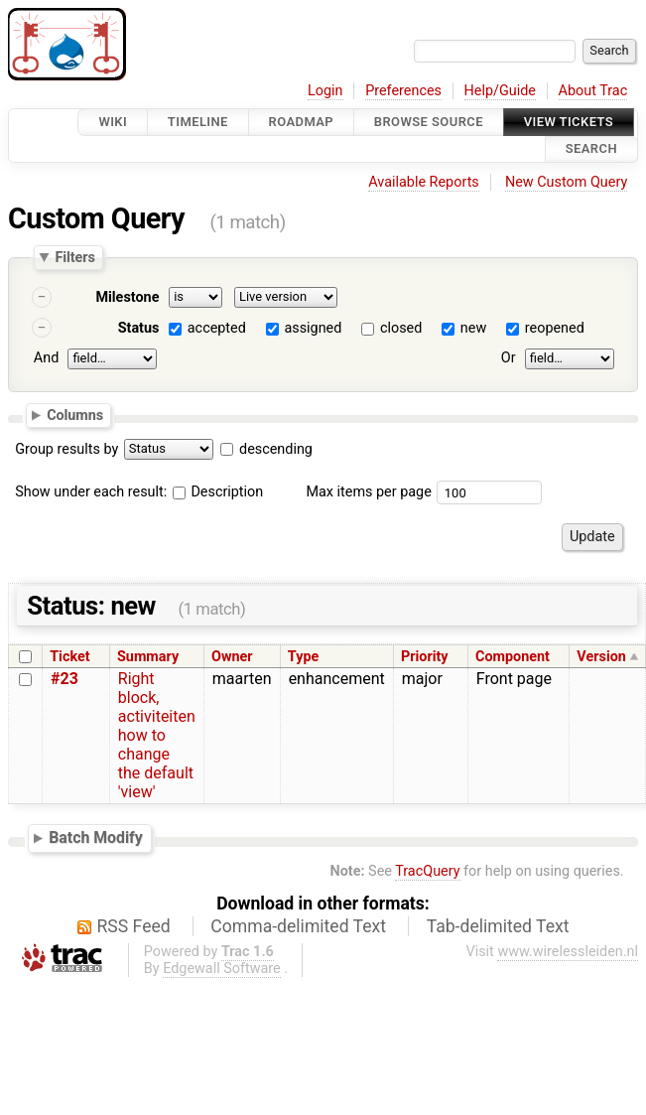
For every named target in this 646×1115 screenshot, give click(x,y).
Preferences (403, 90)
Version (601, 656)
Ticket (69, 656)
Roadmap (301, 121)
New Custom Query (566, 182)
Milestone (127, 297)
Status (139, 328)
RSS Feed (134, 926)
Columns (75, 415)
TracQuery (427, 871)
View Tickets (568, 121)
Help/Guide (500, 90)
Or (508, 357)
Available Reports (423, 182)
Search (591, 149)
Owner (232, 656)
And (46, 357)
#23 (64, 678)
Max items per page (368, 492)
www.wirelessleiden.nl (567, 951)
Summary (148, 656)
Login (325, 90)
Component (512, 656)
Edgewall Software (222, 968)
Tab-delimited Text (498, 926)
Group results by (66, 449)
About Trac (593, 90)
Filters (74, 257)
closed (401, 328)
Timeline (198, 121)
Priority (425, 656)
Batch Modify (96, 837)
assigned (312, 328)
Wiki (112, 121)
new (473, 328)
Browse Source (428, 121)
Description (218, 492)
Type (303, 656)
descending (276, 449)
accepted (217, 328)
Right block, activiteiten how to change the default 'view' (156, 735)
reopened (554, 328)
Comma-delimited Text (298, 926)
